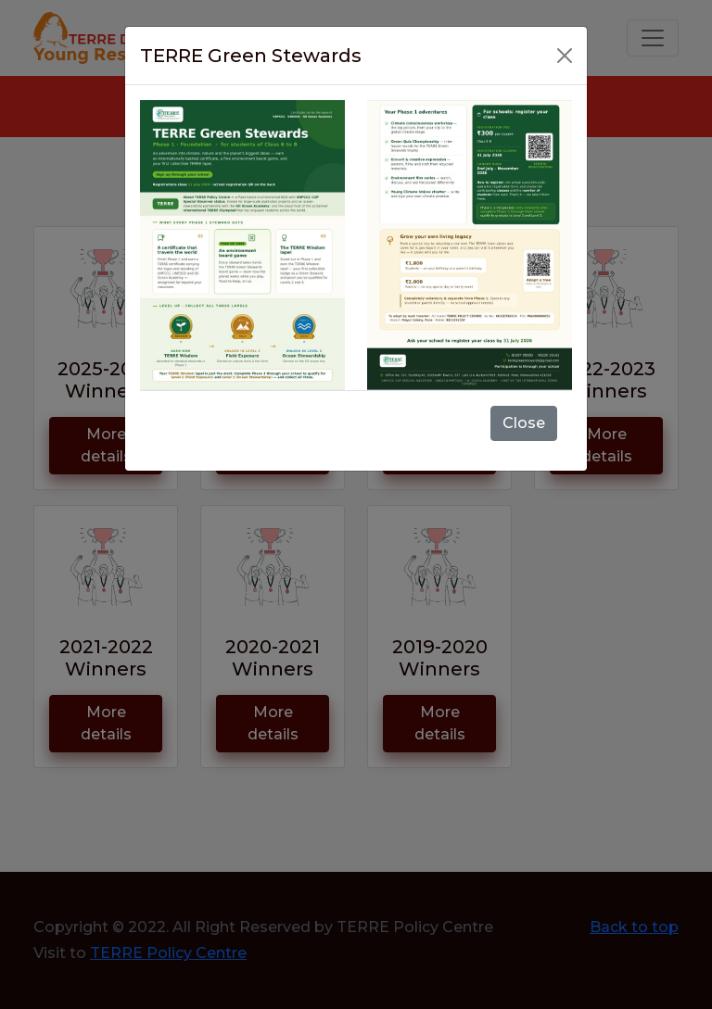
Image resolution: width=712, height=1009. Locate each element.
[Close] (564, 55)
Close (523, 423)
